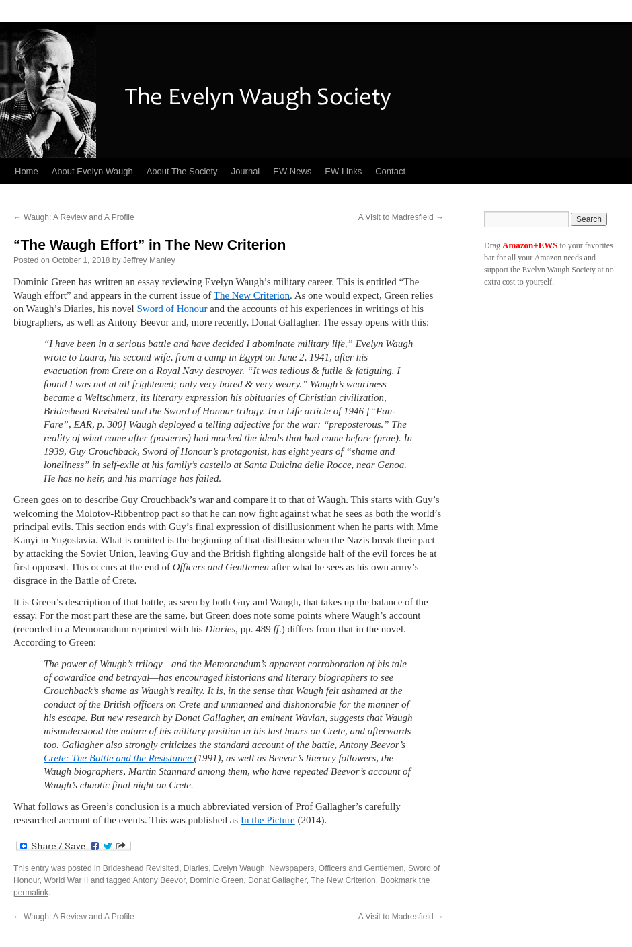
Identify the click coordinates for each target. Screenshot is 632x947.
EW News (292, 171)
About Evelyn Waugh (92, 171)
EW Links (343, 171)
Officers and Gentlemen (361, 868)
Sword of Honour (172, 308)
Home (26, 171)
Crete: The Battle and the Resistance (119, 758)
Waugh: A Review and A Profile (73, 217)
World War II (66, 880)
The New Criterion (252, 295)
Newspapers (291, 868)
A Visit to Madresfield (401, 217)
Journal (245, 171)
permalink (30, 892)
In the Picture (268, 820)
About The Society (182, 171)
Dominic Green (216, 880)
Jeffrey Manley (149, 260)
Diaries (196, 868)
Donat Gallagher (277, 880)
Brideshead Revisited (141, 868)
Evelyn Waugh (239, 868)
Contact (390, 171)
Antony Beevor (158, 880)
